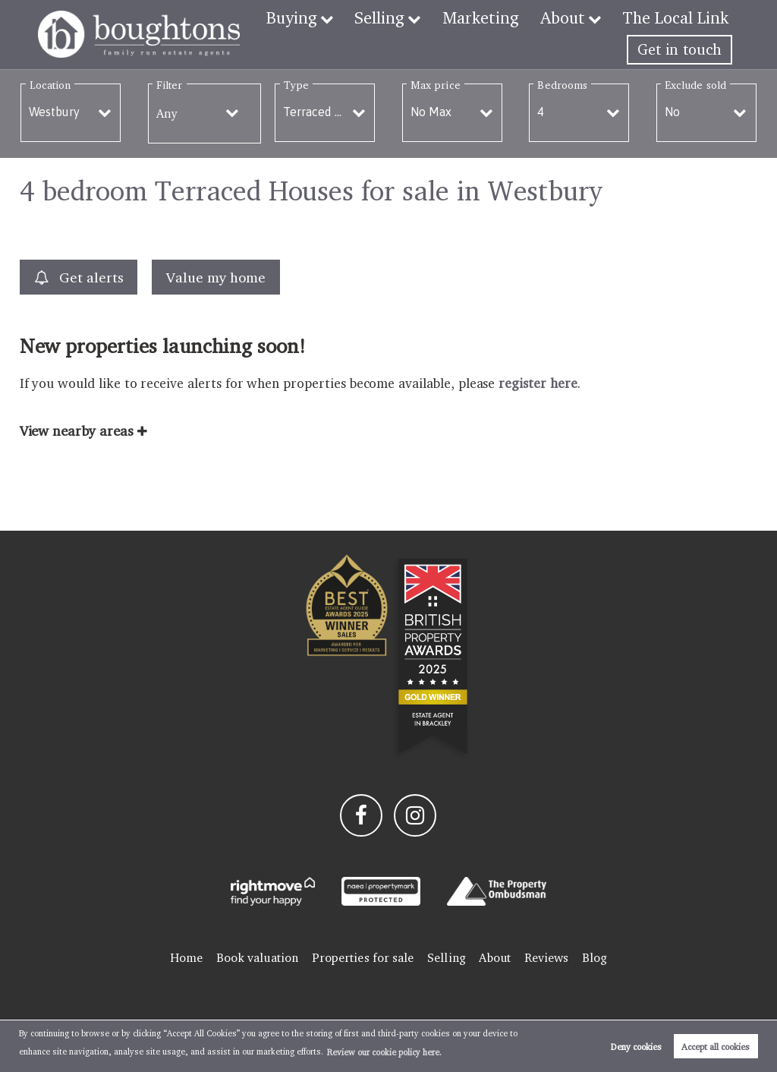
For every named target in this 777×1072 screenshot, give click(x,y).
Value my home (215, 277)
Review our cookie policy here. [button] (384, 1052)
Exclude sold (695, 84)
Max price (436, 84)
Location (50, 84)
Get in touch (679, 49)
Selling (399, 17)
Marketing (494, 17)
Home (186, 958)
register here (538, 383)
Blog (594, 958)
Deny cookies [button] (636, 1046)
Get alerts (79, 277)
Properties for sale (363, 958)
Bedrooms (562, 84)
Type (296, 84)
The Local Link (678, 17)
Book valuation (257, 958)
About (570, 17)
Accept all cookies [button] (715, 1046)
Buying (314, 17)
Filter (169, 84)
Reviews (546, 958)
